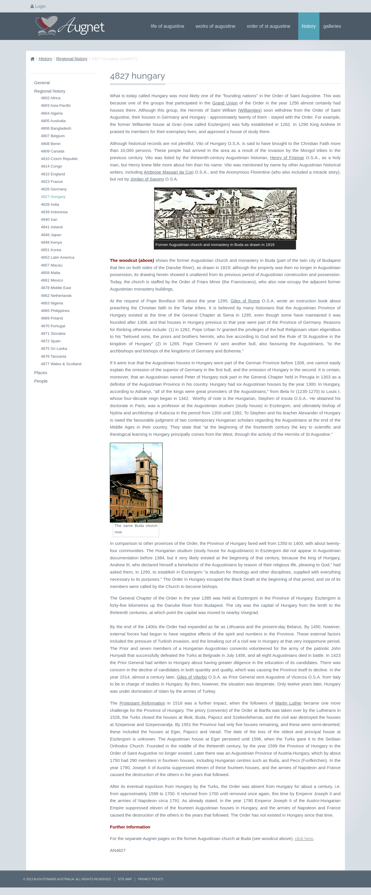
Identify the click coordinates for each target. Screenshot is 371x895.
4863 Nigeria (52, 303)
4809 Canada (52, 151)
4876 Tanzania (53, 356)
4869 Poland (52, 318)
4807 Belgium (53, 136)
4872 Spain (51, 341)
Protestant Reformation (142, 703)
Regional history (72, 58)
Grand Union (225, 102)
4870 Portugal (53, 326)
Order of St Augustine (270, 26)
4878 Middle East (56, 288)
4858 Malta (50, 273)
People (41, 380)
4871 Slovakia (53, 333)
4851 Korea (51, 250)
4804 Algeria (52, 113)
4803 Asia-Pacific (56, 105)
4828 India (50, 204)
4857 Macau (51, 265)
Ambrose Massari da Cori (168, 172)
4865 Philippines (55, 310)
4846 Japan (51, 235)
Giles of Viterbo (192, 677)
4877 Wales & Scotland (61, 364)
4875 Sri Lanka (54, 348)
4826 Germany (54, 189)
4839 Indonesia (54, 212)
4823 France (52, 181)
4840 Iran (49, 219)
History (309, 26)
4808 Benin (51, 143)
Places (40, 372)
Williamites (249, 110)
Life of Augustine (169, 26)
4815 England (53, 174)
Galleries (334, 26)
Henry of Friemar (287, 157)
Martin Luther (288, 703)
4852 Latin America (57, 257)
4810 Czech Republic (59, 159)
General (42, 82)
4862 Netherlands (56, 295)
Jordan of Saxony (147, 179)
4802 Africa (51, 98)
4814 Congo (51, 166)
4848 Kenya (51, 242)
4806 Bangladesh (56, 128)
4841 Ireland (52, 227)
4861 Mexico (52, 280)
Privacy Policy (150, 879)
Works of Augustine (217, 26)
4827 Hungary (53, 196)
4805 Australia (53, 121)
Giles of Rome (245, 300)
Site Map (125, 879)
